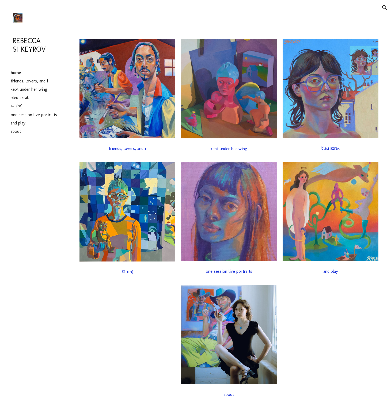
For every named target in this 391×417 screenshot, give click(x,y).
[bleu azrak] (330, 148)
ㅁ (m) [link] (16, 105)
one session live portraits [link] (34, 114)
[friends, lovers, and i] (127, 148)
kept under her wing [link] (29, 89)
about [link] (16, 131)
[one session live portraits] (229, 271)
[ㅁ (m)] (127, 272)
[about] (229, 394)
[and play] (330, 271)
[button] (384, 7)
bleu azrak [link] (20, 97)
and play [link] (18, 123)
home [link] (16, 72)
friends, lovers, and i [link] (29, 81)
